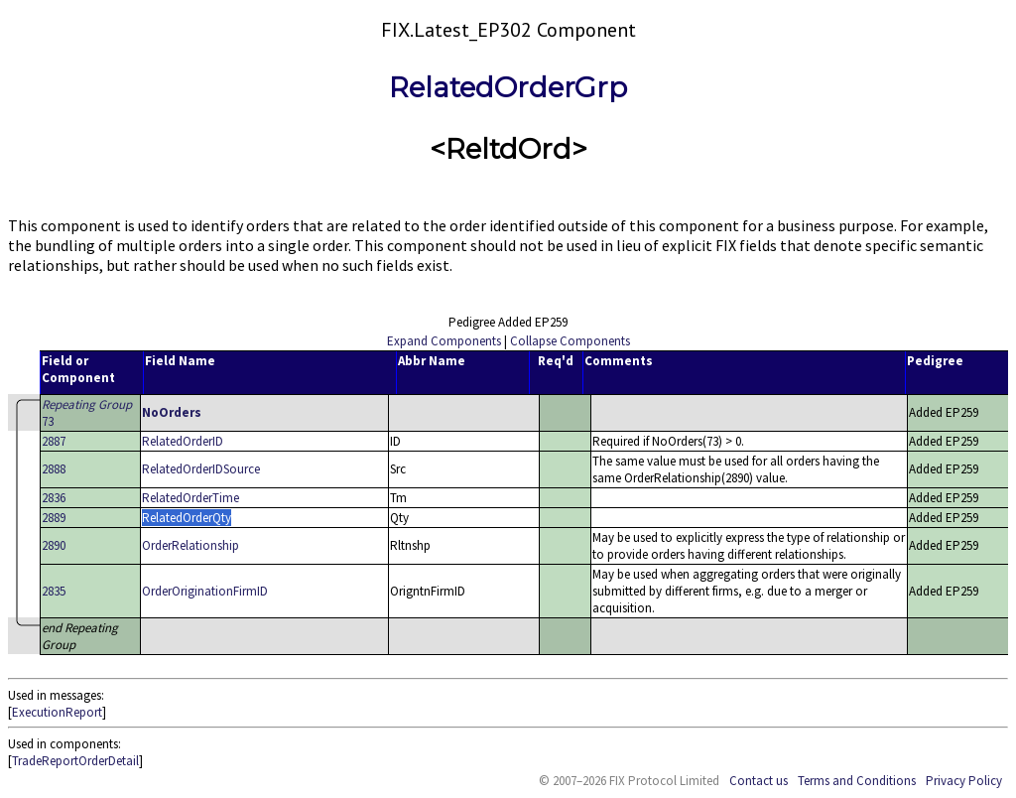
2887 (53, 441)
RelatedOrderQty (186, 517)
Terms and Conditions (857, 780)
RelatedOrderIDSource (201, 469)
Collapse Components (570, 340)
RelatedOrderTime (190, 497)
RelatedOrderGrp (508, 87)
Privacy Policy (964, 780)
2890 (53, 545)
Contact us (758, 780)
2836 (53, 497)
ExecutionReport (57, 712)
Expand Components (444, 340)
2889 (53, 517)
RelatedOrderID (182, 441)
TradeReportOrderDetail (75, 760)
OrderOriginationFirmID (205, 591)
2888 (53, 469)
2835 (53, 591)
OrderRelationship (190, 545)
